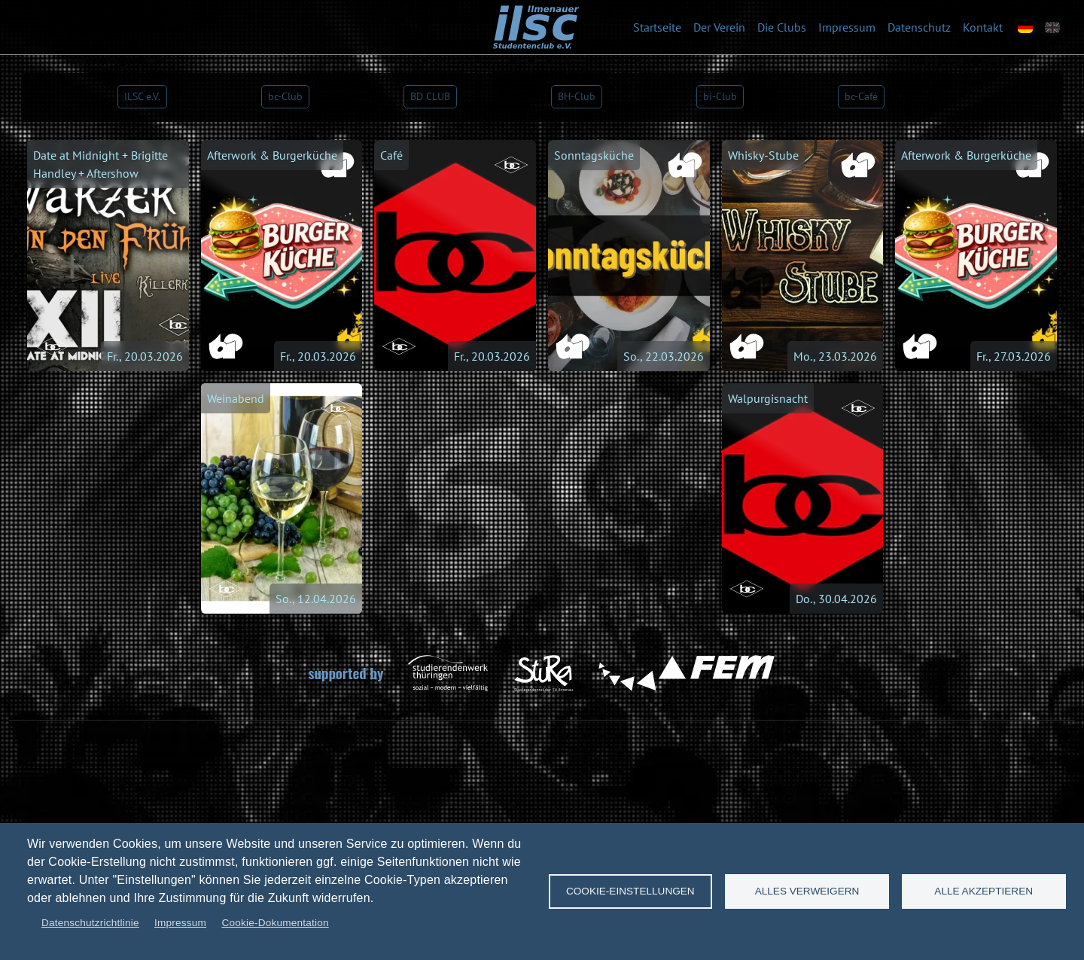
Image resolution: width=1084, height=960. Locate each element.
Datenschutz (919, 27)
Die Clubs (781, 27)
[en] (1052, 27)
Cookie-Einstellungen (630, 891)
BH (576, 96)
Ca (861, 96)
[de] (1025, 27)
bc (285, 96)
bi (720, 96)
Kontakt (983, 27)
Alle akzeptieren (983, 891)
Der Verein (719, 27)
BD (430, 96)
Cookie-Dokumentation (274, 922)
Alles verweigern (807, 891)
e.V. (142, 96)
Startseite (657, 27)
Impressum (846, 27)
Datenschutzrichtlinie (90, 922)
